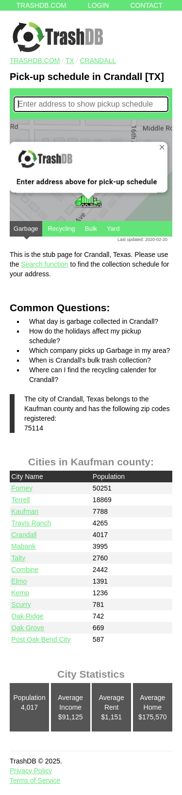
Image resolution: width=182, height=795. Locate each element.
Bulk (91, 228)
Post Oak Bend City (40, 639)
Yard (113, 228)
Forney (22, 488)
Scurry (21, 604)
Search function (44, 264)
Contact (146, 5)
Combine (24, 569)
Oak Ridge (27, 616)
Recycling (61, 228)
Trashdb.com (41, 5)
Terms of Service (35, 780)
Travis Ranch (31, 523)
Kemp (20, 593)
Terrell (20, 500)
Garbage (26, 231)
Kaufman (24, 511)
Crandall (98, 60)
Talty (18, 558)
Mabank (23, 546)
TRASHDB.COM (35, 60)
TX (70, 60)
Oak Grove (27, 628)
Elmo (19, 581)
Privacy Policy (31, 771)
